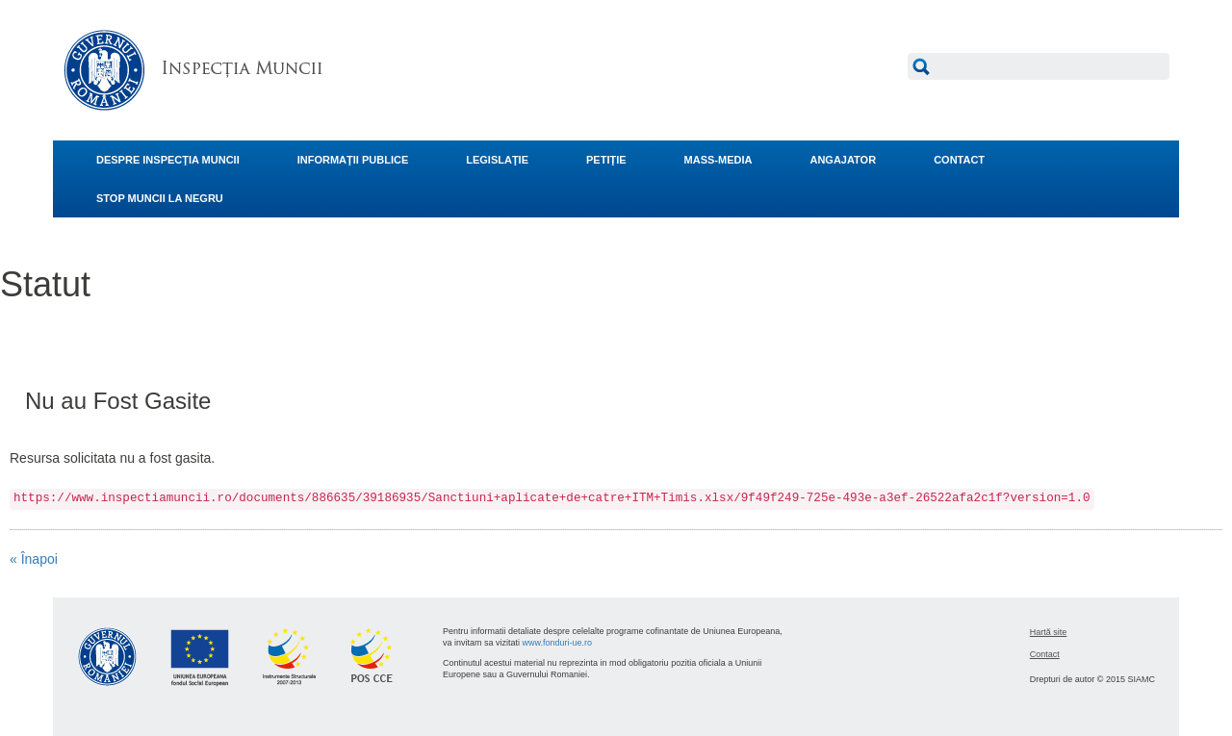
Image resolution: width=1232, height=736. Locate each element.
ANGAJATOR (842, 159)
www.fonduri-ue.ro (558, 642)
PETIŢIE (606, 159)
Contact (1045, 654)
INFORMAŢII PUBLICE (353, 159)
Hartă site (1048, 632)
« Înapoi (34, 559)
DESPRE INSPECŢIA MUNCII (168, 159)
